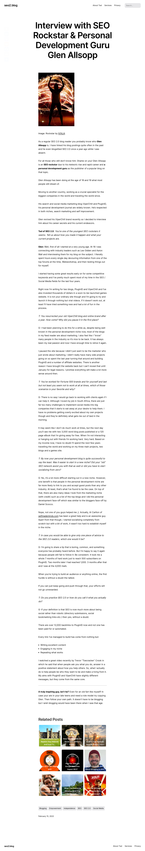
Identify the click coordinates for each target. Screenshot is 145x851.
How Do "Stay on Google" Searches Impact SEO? (72, 766)
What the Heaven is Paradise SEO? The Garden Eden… (72, 791)
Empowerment (55, 808)
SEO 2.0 (87, 808)
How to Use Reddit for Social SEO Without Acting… (72, 742)
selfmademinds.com (48, 516)
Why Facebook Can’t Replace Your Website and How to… (50, 742)
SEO (79, 808)
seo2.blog (10, 5)
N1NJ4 (61, 133)
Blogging (43, 808)
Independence (69, 808)
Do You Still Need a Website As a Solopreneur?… (95, 791)
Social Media (98, 808)
